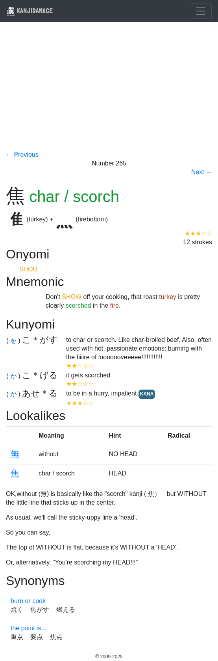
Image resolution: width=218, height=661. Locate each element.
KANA (147, 394)
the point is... (28, 628)
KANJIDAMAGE (29, 10)
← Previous (22, 154)
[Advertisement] (109, 91)
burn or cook (28, 601)
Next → (201, 172)
